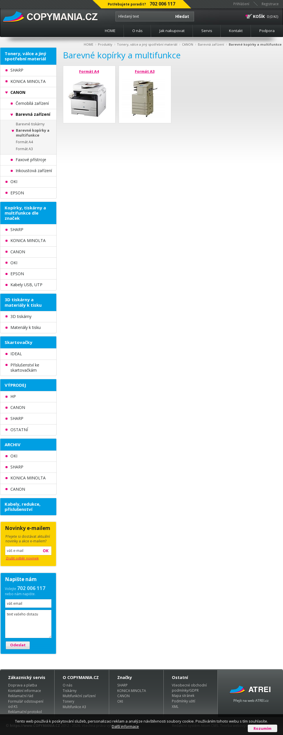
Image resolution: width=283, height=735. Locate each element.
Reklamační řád (20, 695)
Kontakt (236, 30)
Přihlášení (241, 3)
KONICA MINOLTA (131, 690)
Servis (206, 30)
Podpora (267, 30)
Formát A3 (144, 71)
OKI (120, 701)
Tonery (68, 701)
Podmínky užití (183, 701)
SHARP (122, 685)
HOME (110, 30)
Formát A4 (89, 71)
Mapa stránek (183, 695)
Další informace (125, 726)
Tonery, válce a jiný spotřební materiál (147, 44)
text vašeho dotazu (28, 624)
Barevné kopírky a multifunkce (255, 44)
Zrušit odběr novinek (22, 558)
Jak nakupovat (172, 30)
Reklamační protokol (25, 711)
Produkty (105, 44)
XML (175, 706)
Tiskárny (70, 690)
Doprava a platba (22, 685)
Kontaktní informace (24, 690)
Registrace (270, 3)
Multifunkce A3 (74, 706)
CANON (187, 44)
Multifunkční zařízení (79, 695)
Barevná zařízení (211, 44)
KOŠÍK (259, 16)
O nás (137, 30)
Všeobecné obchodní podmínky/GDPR (189, 688)
